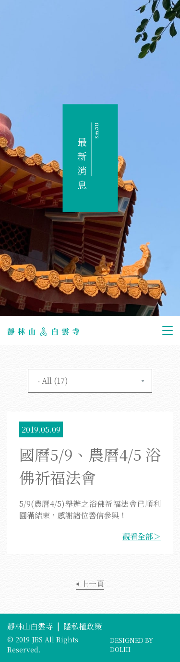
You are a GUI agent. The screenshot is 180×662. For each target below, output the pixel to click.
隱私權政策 (82, 626)
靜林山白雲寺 (30, 626)
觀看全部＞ (141, 536)
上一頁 (90, 583)
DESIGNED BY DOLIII (131, 645)
